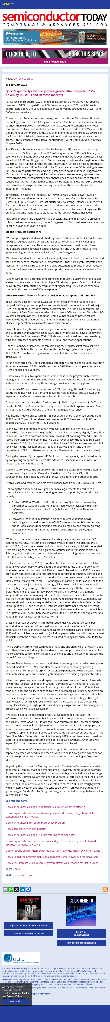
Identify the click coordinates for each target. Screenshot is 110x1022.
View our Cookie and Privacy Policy (15, 994)
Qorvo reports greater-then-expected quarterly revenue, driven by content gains (53, 850)
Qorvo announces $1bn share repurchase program (35, 822)
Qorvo (16, 869)
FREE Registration (55, 61)
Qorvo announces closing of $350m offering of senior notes (40, 835)
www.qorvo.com (22, 875)
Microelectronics (23, 78)
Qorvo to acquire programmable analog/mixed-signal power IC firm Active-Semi (52, 857)
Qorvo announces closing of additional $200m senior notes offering (45, 807)
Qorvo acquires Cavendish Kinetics (26, 829)
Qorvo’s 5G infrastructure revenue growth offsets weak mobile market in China (52, 863)
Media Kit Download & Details (28, 933)
